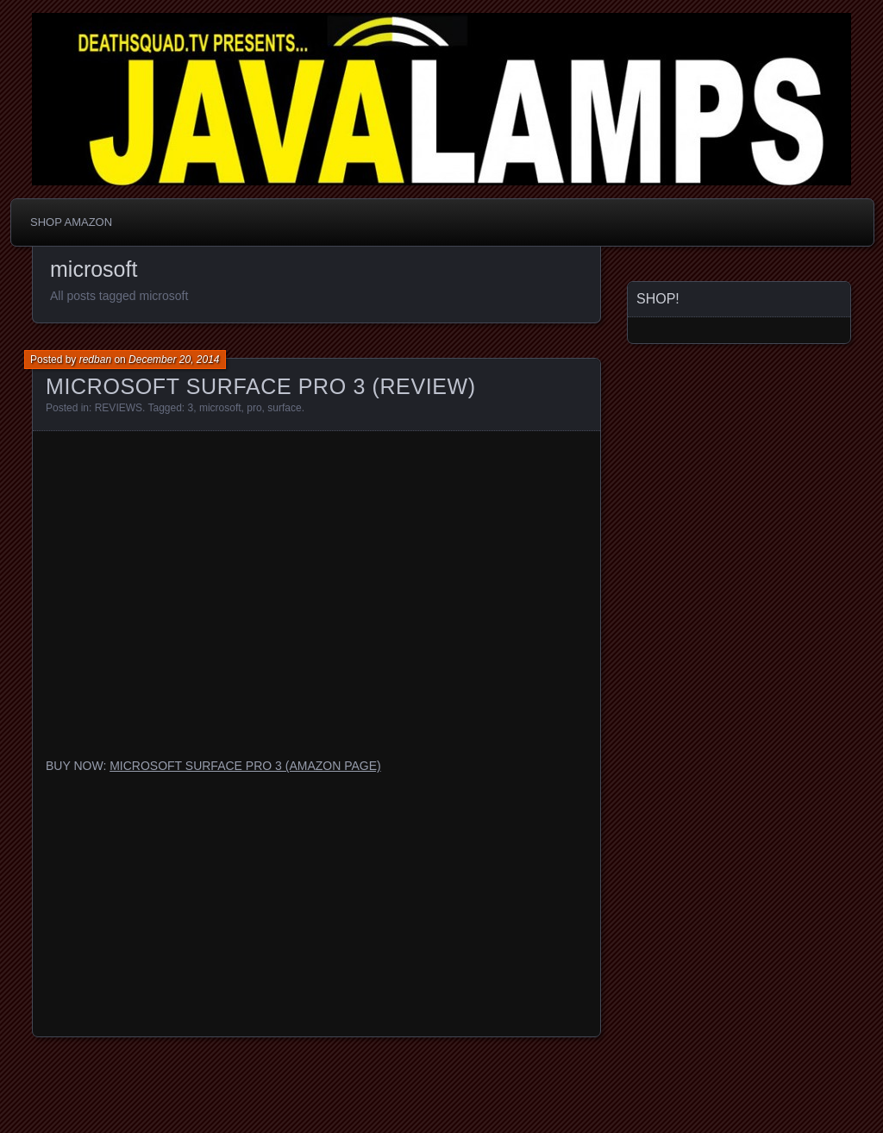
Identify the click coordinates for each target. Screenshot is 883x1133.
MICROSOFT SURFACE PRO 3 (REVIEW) (261, 386)
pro (254, 408)
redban (95, 360)
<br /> (316, 896)
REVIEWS (118, 408)
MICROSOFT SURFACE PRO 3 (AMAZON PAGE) (245, 766)
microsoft (220, 408)
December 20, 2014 (173, 360)
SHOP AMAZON (71, 222)
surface (284, 408)
